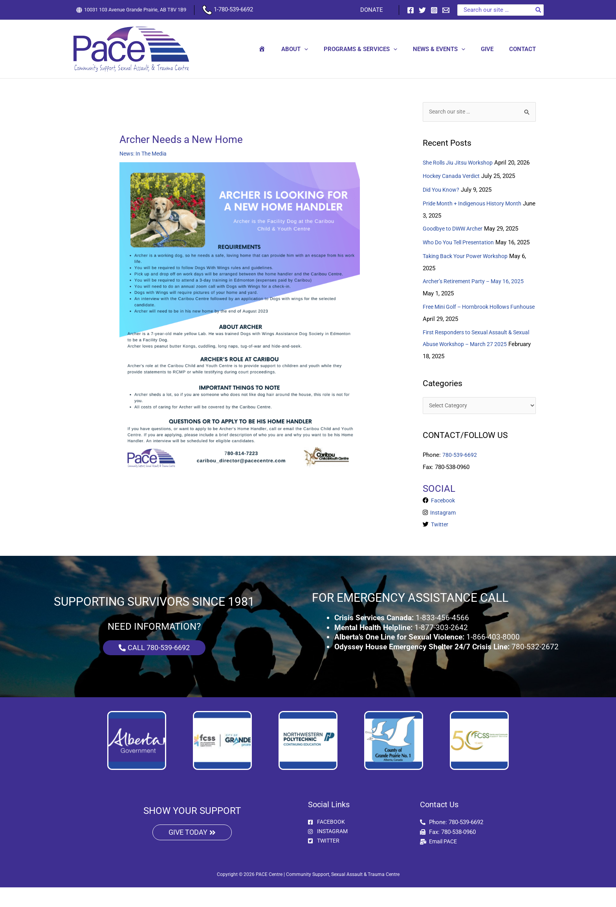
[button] (322, 49)
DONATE (373, 9)
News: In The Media (145, 153)
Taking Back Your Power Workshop (469, 277)
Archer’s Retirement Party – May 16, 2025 (476, 302)
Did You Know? (442, 201)
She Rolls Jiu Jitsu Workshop (461, 163)
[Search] (538, 10)
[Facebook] (410, 10)
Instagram (442, 532)
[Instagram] (434, 10)
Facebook (443, 520)
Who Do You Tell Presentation (462, 252)
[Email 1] (445, 10)
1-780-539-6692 (227, 9)
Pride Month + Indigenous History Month (476, 214)
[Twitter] (422, 10)
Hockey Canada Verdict (453, 187)
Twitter (439, 544)
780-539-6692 (459, 475)
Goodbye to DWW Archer (455, 239)
